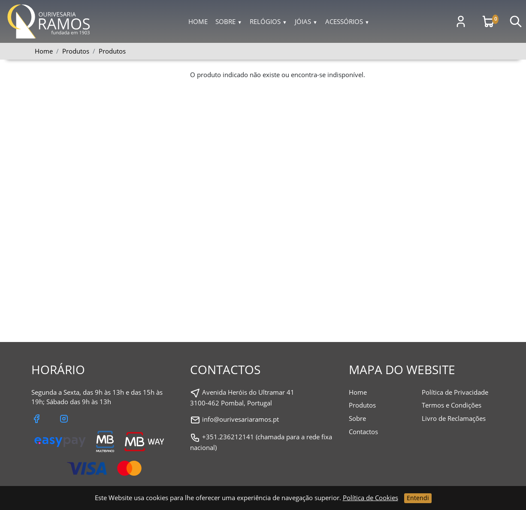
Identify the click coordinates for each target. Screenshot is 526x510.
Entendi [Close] (418, 498)
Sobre (228, 21)
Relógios (268, 21)
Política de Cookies (370, 497)
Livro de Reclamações (454, 418)
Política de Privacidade (455, 392)
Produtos (112, 51)
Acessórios (347, 21)
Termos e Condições (451, 405)
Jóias (306, 21)
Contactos (363, 431)
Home (198, 21)
